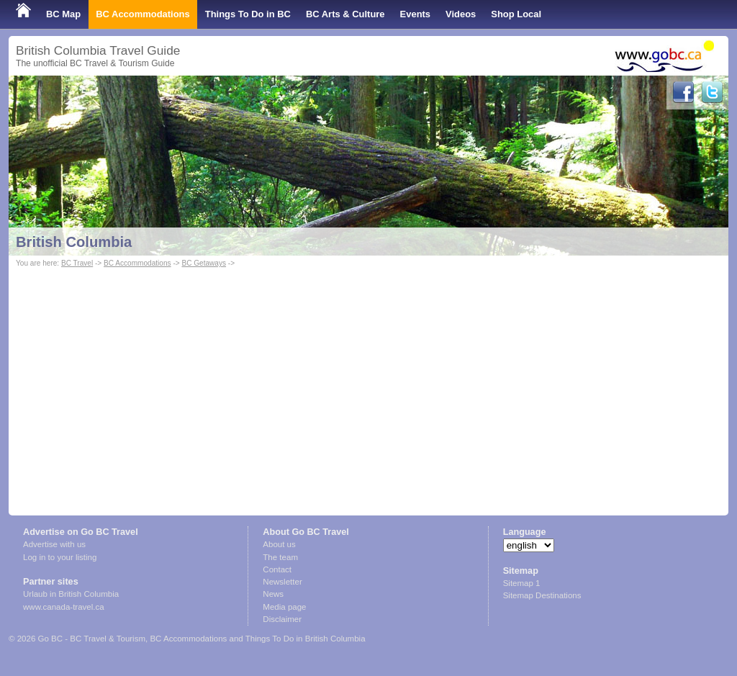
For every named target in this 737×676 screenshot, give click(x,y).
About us (279, 544)
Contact (277, 569)
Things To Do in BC (248, 14)
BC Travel (77, 263)
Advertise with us (54, 544)
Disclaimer (282, 619)
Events (415, 14)
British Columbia (74, 242)
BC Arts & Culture (345, 14)
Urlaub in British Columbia (71, 594)
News (273, 594)
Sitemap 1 (522, 583)
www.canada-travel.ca (63, 607)
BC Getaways (203, 263)
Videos (461, 14)
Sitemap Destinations (542, 595)
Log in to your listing (59, 557)
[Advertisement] (368, 378)
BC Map (63, 14)
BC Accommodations (143, 14)
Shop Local (516, 14)
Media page (284, 607)
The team (280, 557)
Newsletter (282, 581)
